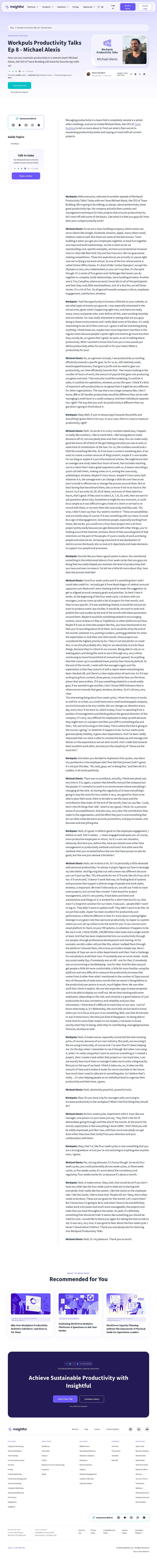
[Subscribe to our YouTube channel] (147, 1429)
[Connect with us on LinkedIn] (139, 1429)
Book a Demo (128, 7)
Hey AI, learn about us (141, 1551)
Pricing (75, 7)
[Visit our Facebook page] (130, 1429)
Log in (113, 7)
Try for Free (145, 7)
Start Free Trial (19, 85)
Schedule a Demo (91, 1399)
